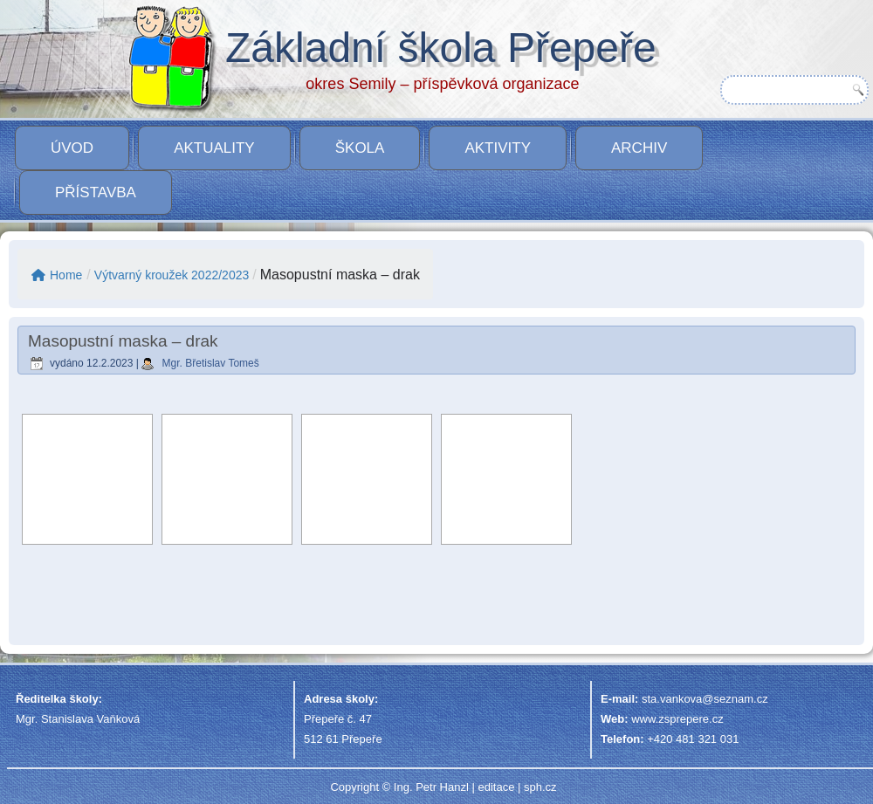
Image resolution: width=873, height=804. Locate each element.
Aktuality (214, 148)
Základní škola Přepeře (440, 47)
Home (56, 275)
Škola (360, 148)
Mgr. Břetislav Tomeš (210, 363)
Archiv (639, 148)
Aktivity (497, 148)
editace (496, 787)
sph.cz (540, 787)
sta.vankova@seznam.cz (705, 698)
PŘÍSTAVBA (95, 192)
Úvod (72, 148)
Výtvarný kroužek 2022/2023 (171, 275)
